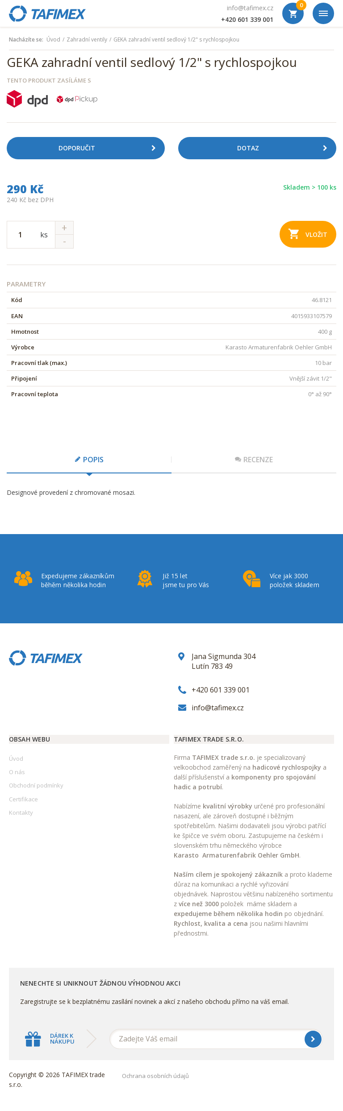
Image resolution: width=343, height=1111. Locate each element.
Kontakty (21, 812)
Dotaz (285, 148)
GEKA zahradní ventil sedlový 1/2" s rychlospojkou (176, 40)
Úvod (53, 40)
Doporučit (111, 148)
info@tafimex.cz (250, 8)
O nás (17, 772)
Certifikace (23, 799)
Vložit (308, 233)
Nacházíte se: (26, 40)
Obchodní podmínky (36, 785)
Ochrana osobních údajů (155, 1076)
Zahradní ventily (87, 40)
